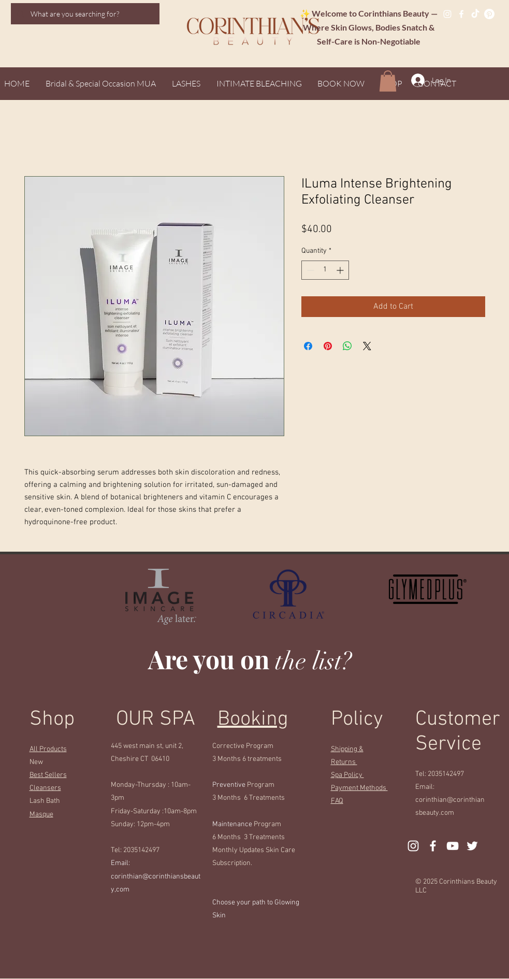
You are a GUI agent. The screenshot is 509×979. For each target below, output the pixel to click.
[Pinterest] (489, 14)
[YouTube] (452, 846)
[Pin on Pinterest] (328, 346)
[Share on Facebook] (308, 346)
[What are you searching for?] (84, 13)
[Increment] (341, 270)
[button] (388, 81)
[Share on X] (367, 346)
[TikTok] (475, 14)
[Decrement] (309, 270)
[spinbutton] (325, 270)
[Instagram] (447, 14)
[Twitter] (472, 846)
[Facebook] (461, 14)
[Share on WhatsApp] (347, 346)
